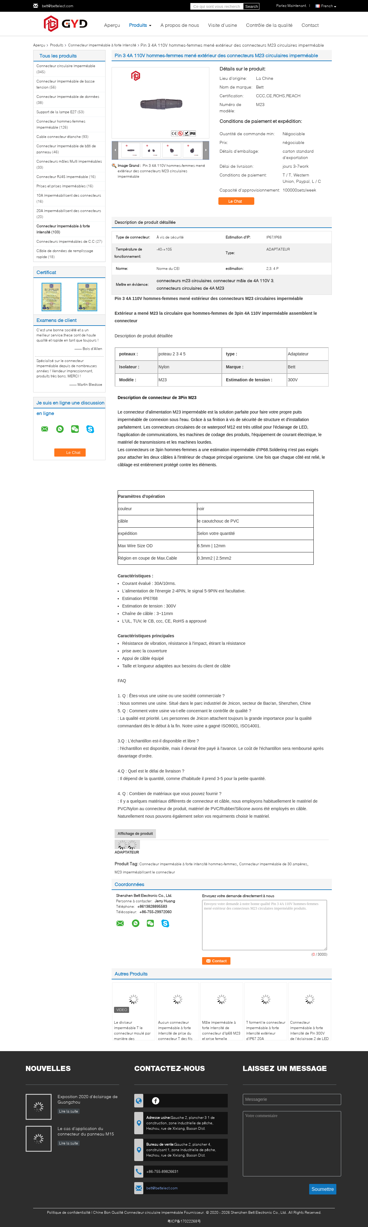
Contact (310, 25)
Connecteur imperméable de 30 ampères (273, 864)
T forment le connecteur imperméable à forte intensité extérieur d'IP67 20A (265, 1030)
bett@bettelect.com (57, 6)
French (328, 6)
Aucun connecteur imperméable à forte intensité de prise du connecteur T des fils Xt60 (175, 1033)
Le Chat (239, 201)
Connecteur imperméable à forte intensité (102, 45)
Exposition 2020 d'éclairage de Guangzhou (88, 1099)
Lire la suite (68, 1111)
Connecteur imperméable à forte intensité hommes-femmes (188, 864)
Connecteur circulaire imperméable (65, 66)
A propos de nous (179, 25)
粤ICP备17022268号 (184, 1221)
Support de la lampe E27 (56, 112)
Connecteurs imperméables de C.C (65, 241)
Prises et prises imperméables (61, 186)
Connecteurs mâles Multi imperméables (69, 161)
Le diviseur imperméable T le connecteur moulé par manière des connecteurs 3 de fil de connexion (133, 1036)
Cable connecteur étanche (58, 136)
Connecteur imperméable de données (67, 96)
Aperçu (112, 25)
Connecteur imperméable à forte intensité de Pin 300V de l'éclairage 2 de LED (309, 1030)
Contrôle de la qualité (269, 25)
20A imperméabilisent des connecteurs (68, 210)
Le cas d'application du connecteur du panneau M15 (86, 1131)
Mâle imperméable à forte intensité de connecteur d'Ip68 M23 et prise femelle (221, 1030)
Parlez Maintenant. (291, 5)
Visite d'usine (222, 25)
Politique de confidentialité (68, 1212)
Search (251, 6)
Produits (138, 25)
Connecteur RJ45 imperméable (62, 176)
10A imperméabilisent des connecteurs (68, 195)
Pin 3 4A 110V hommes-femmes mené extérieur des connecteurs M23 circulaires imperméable (161, 171)
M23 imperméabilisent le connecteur (145, 872)
